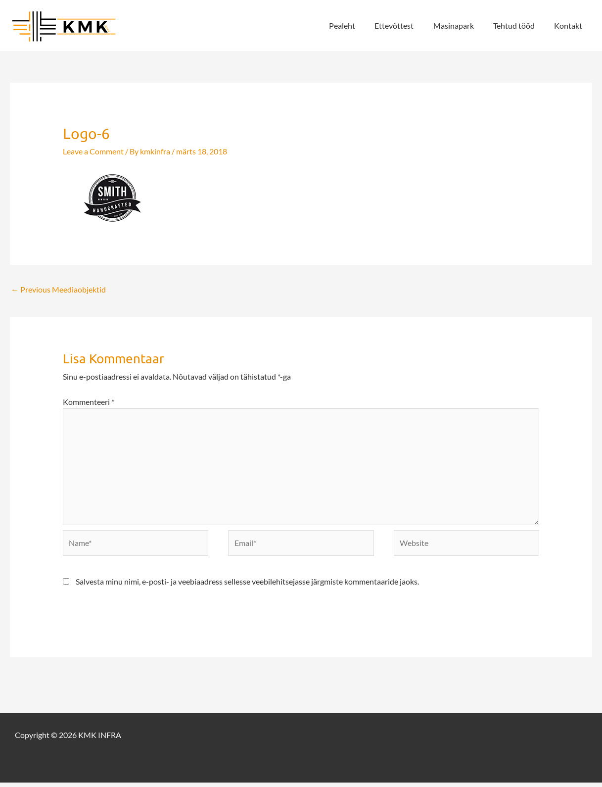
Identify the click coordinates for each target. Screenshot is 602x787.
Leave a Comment (93, 151)
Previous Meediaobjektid (58, 290)
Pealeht (358, 25)
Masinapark (462, 25)
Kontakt (570, 25)
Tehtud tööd (519, 25)
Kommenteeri (88, 401)
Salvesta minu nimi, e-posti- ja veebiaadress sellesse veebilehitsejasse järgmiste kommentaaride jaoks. (247, 585)
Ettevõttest (406, 25)
